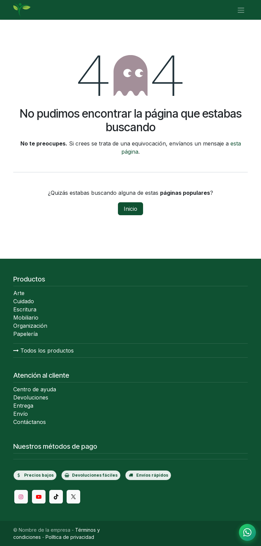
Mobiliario (25, 317)
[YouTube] (39, 497)
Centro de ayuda (34, 389)
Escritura (24, 309)
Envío (20, 413)
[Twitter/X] (73, 497)
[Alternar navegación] (241, 10)
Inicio (130, 208)
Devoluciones (30, 397)
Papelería (25, 333)
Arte (18, 293)
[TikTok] (56, 497)
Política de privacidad (70, 537)
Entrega (23, 405)
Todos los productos (43, 350)
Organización (30, 325)
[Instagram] (21, 497)
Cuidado (23, 301)
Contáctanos (29, 422)
